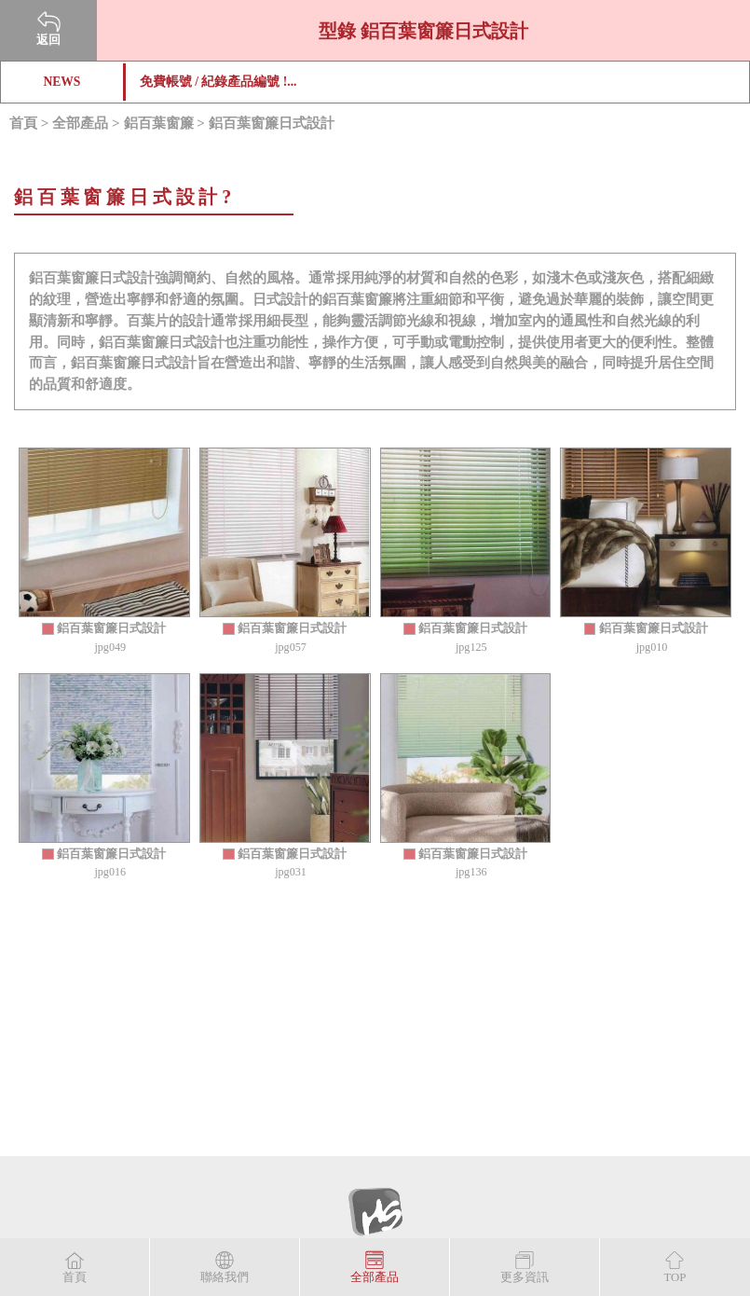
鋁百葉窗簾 (159, 123)
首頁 (23, 123)
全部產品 (80, 123)
